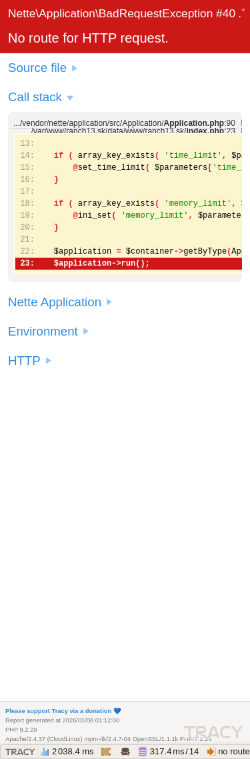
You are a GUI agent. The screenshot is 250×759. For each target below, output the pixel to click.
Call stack (35, 97)
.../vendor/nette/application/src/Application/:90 (124, 123)
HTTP (24, 361)
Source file (37, 68)
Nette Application (54, 302)
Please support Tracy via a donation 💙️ (63, 711)
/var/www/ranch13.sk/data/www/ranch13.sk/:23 (133, 131)
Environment (43, 331)
